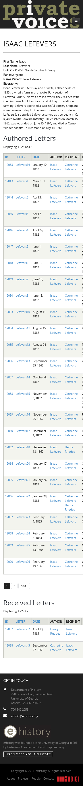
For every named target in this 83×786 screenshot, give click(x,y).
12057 (9, 377)
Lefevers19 (23, 165)
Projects (23, 778)
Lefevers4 (22, 230)
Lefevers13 (23, 361)
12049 (9, 279)
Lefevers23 (23, 517)
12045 (9, 214)
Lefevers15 (23, 394)
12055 (9, 345)
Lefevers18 (23, 447)
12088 (9, 645)
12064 (9, 463)
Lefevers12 (23, 345)
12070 (9, 562)
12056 (9, 361)
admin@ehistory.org (24, 716)
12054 (9, 328)
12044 (9, 197)
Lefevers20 (23, 463)
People (36, 778)
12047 (9, 246)
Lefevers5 (22, 246)
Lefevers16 (23, 414)
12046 (9, 230)
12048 (9, 263)
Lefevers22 (23, 496)
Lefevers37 (23, 629)
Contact (48, 778)
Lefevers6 (22, 263)
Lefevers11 (23, 328)
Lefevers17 (23, 431)
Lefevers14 (23, 377)
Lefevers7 (22, 279)
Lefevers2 (22, 197)
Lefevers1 (22, 181)
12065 (9, 480)
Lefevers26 (23, 562)
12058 (9, 394)
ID (6, 157)
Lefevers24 (23, 533)
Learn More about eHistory (28, 754)
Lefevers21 (23, 480)
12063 (9, 165)
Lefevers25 (23, 545)
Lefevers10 (23, 312)
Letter (20, 157)
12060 (9, 431)
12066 (9, 496)
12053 (9, 312)
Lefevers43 (23, 645)
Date (36, 157)
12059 (9, 414)
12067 (9, 517)
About (11, 778)
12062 (9, 447)
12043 (9, 181)
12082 (9, 629)
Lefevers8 (22, 296)
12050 (9, 296)
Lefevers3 (22, 214)
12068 (9, 533)
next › (24, 586)
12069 (9, 545)
